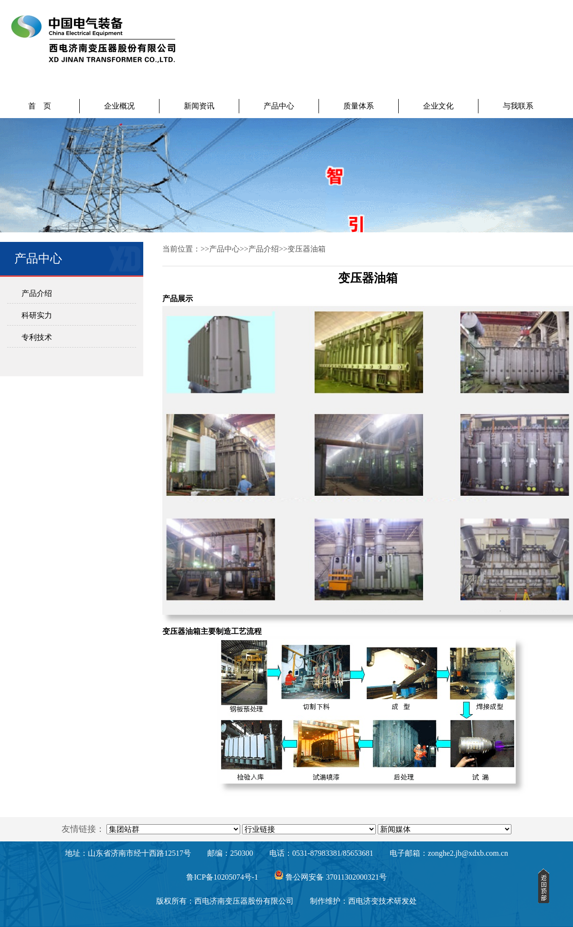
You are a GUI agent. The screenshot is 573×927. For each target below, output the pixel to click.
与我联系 (518, 106)
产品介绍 (36, 293)
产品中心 (279, 106)
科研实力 (36, 315)
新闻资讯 (199, 106)
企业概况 (119, 106)
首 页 (39, 106)
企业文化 (438, 106)
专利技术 (36, 337)
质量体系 (358, 106)
